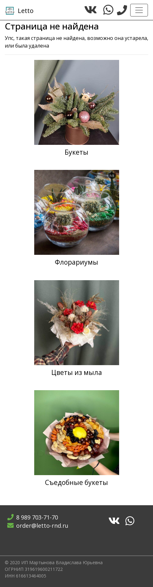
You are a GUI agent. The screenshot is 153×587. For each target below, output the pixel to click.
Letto (19, 11)
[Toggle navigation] (139, 10)
